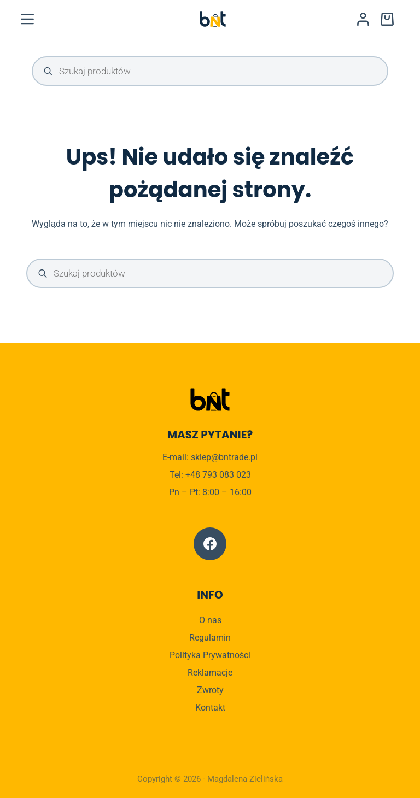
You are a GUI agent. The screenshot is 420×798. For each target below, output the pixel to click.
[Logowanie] (363, 19)
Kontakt (210, 707)
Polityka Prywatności (210, 655)
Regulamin (210, 637)
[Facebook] (210, 543)
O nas (210, 620)
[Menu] (27, 19)
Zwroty (210, 690)
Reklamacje (210, 672)
